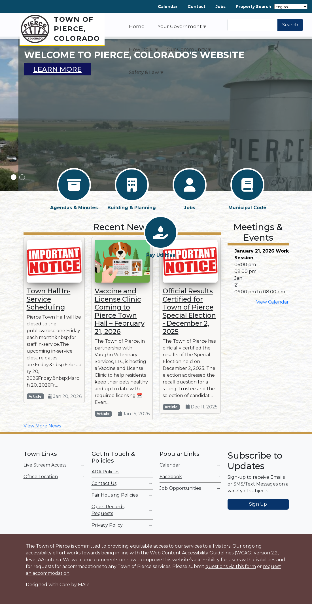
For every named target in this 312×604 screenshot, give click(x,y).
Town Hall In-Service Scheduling (49, 299)
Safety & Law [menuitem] (144, 74)
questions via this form (230, 566)
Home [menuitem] (137, 26)
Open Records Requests (108, 510)
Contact (196, 6)
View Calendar (272, 302)
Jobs (221, 6)
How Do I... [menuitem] (141, 51)
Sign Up (258, 504)
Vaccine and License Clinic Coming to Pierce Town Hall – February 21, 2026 (120, 311)
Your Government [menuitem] (180, 28)
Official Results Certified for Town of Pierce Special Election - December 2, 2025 (189, 311)
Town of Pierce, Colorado (77, 29)
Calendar (167, 6)
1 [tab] (13, 177)
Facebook (171, 476)
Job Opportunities (180, 488)
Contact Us (104, 483)
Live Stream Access (45, 465)
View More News (42, 426)
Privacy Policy (107, 525)
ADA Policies (105, 471)
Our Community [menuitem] (186, 51)
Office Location (41, 476)
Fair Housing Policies (115, 495)
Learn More (57, 69)
